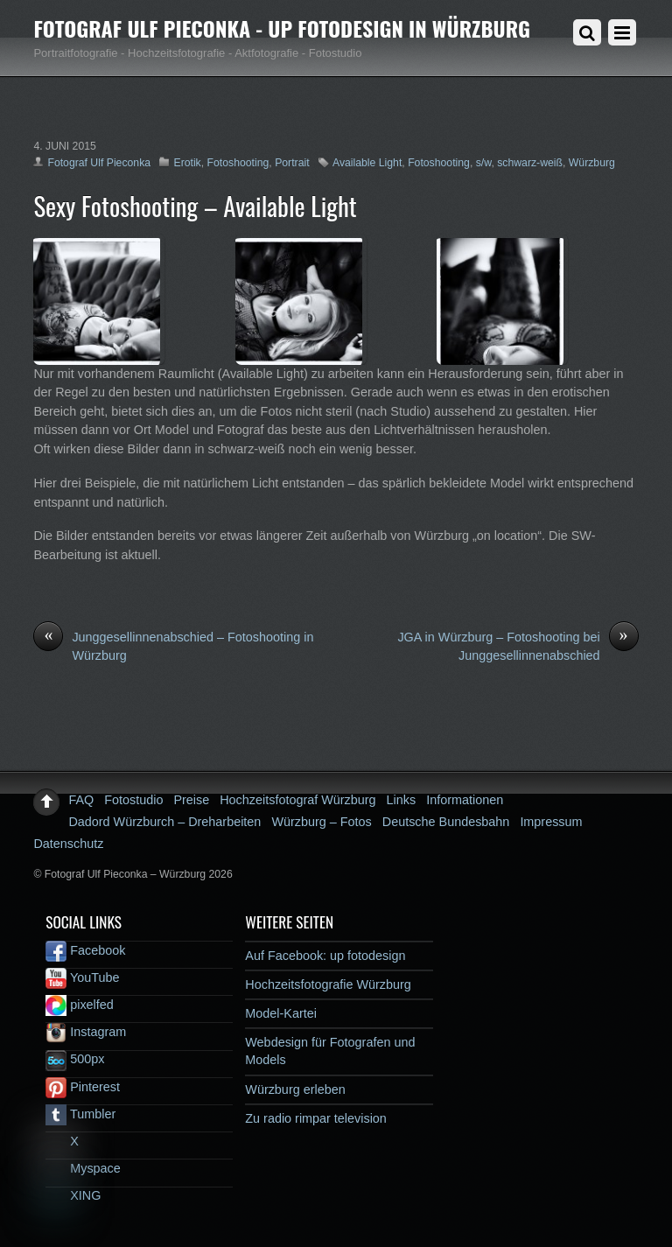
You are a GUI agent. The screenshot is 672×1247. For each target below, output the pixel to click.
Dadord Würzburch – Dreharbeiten (164, 822)
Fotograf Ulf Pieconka (98, 163)
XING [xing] (73, 1195)
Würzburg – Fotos (321, 822)
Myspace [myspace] (83, 1168)
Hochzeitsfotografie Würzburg (328, 984)
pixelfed (80, 1005)
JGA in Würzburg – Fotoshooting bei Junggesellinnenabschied (517, 645)
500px (75, 1059)
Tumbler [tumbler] (81, 1114)
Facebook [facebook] (85, 950)
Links (401, 800)
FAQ (81, 800)
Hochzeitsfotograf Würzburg (297, 800)
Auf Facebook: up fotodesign (325, 956)
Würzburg (592, 163)
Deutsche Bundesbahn (446, 822)
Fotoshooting (238, 163)
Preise (191, 800)
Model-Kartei (281, 1013)
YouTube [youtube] (82, 977)
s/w (484, 163)
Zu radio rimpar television (316, 1118)
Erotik (186, 163)
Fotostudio (133, 800)
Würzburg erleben (295, 1089)
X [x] (62, 1141)
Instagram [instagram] (86, 1032)
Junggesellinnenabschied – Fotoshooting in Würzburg (173, 645)
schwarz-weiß (530, 163)
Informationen (464, 800)
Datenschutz (68, 844)
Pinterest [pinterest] (83, 1087)
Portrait (292, 163)
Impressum (551, 822)
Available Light (367, 163)
